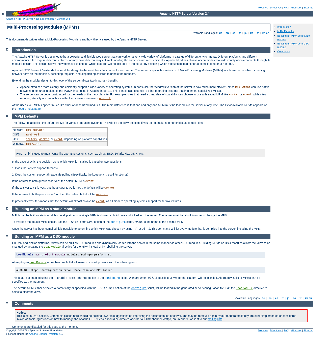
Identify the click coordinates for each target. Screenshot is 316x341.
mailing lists (215, 319)
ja (245, 32)
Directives (276, 7)
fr (240, 32)
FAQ (286, 7)
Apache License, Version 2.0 (45, 333)
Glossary (296, 7)
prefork (105, 98)
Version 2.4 (63, 18)
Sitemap (308, 7)
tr (258, 32)
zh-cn (266, 32)
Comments (283, 51)
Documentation (45, 18)
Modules (263, 7)
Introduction (284, 26)
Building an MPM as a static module (45, 209)
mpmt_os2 (32, 134)
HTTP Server (25, 18)
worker (234, 94)
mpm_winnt (243, 87)
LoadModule (52, 246)
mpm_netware (35, 130)
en (227, 32)
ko (251, 32)
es (234, 32)
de (220, 32)
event (247, 94)
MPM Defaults (285, 31)
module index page (29, 108)
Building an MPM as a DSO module (45, 237)
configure (118, 222)
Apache (10, 18)
